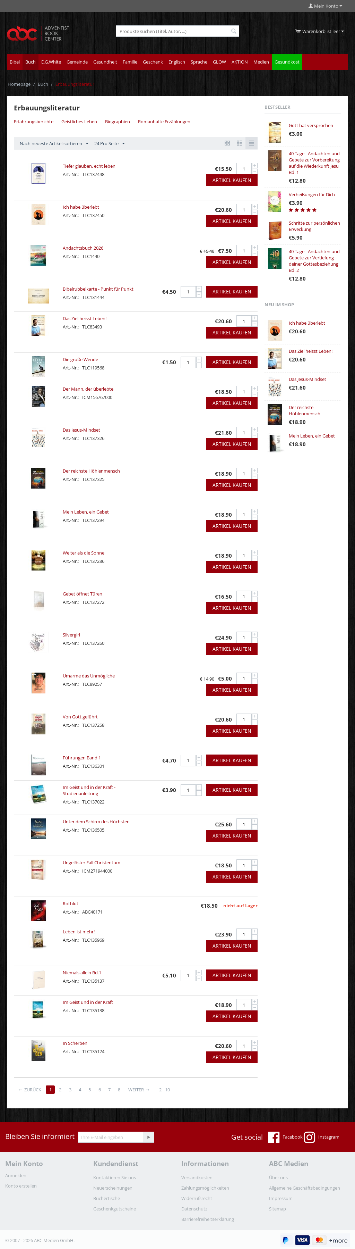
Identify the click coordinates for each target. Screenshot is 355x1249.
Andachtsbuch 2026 (83, 248)
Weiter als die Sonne (83, 553)
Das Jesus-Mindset (81, 430)
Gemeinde (77, 62)
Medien (261, 62)
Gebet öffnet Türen (82, 594)
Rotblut (70, 903)
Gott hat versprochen (311, 125)
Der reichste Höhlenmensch (91, 471)
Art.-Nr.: (71, 174)
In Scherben (75, 1043)
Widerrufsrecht (196, 1198)
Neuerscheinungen (112, 1188)
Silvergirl (71, 635)
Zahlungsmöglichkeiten (205, 1188)
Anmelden (15, 1175)
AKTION (240, 62)
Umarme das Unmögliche (89, 676)
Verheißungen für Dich (312, 194)
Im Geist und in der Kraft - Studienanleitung (89, 790)
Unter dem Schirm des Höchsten (96, 821)
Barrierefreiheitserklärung (207, 1219)
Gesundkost (287, 62)
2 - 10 (166, 1089)
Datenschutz (194, 1209)
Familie (130, 62)
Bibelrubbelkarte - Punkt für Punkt (98, 289)
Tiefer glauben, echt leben (89, 166)
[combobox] (177, 31)
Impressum (281, 1198)
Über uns (278, 1177)
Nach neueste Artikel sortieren (54, 143)
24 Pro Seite (109, 143)
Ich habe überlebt (81, 207)
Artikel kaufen (232, 180)
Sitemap (277, 1209)
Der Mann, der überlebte (88, 389)
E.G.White (51, 62)
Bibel (15, 62)
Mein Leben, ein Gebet (86, 512)
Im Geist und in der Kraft (88, 1002)
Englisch (176, 62)
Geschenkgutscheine (114, 1209)
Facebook (285, 1137)
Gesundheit (105, 62)
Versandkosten (197, 1177)
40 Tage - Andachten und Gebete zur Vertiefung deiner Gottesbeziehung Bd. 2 (314, 260)
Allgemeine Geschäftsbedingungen (304, 1188)
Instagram (321, 1137)
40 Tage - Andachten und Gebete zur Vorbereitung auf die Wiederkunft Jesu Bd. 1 (314, 162)
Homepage (19, 84)
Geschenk (153, 62)
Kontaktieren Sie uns (114, 1177)
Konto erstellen (21, 1186)
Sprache (199, 62)
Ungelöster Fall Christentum (91, 862)
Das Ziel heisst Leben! (84, 318)
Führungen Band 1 (82, 758)
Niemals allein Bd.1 (82, 972)
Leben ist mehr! (79, 932)
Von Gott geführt (80, 717)
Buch (30, 62)
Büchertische (106, 1198)
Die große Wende (80, 359)
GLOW (219, 62)
